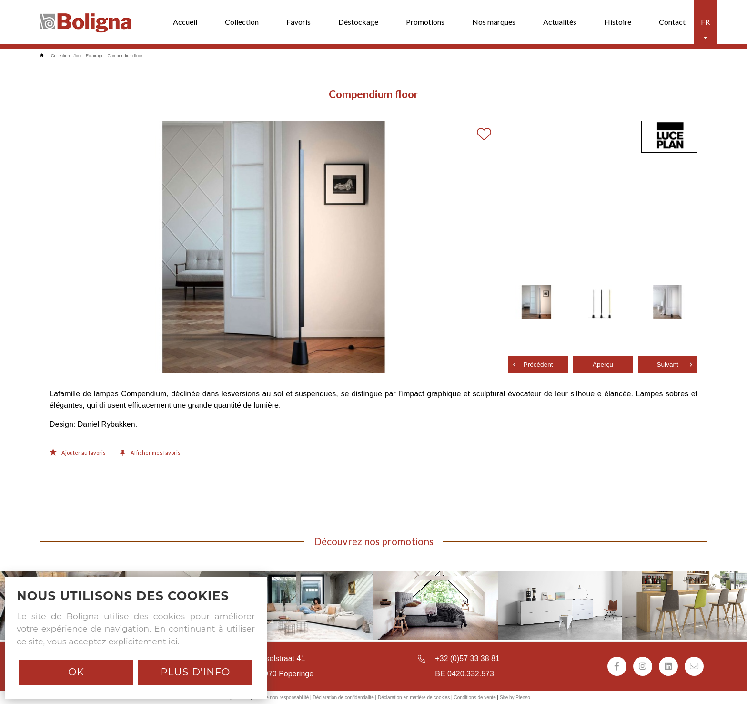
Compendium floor (125, 55)
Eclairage (95, 55)
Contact (672, 21)
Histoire (617, 21)
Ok (76, 672)
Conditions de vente (474, 697)
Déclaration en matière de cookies (414, 697)
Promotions (425, 21)
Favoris (298, 21)
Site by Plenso (515, 697)
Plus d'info (195, 672)
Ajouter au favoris (78, 453)
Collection (242, 21)
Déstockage (358, 21)
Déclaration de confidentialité (343, 697)
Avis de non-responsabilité (281, 697)
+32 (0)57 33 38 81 (467, 658)
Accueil (185, 21)
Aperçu (603, 364)
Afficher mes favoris (150, 453)
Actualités (559, 21)
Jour (78, 55)
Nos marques (493, 21)
